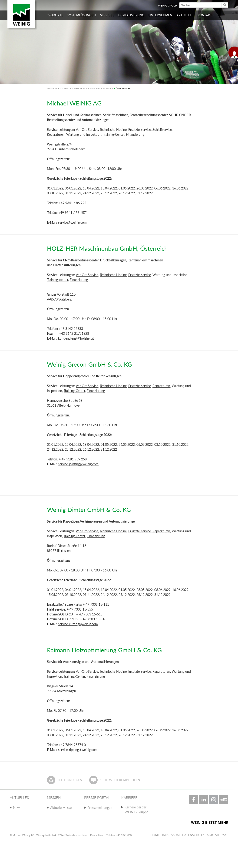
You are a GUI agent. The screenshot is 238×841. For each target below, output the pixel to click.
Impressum (171, 835)
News (17, 808)
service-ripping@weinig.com (78, 750)
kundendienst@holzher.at (76, 338)
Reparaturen (56, 134)
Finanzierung (135, 134)
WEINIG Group (167, 5)
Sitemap (221, 835)
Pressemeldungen (99, 808)
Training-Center (113, 134)
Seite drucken (69, 780)
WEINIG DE (53, 88)
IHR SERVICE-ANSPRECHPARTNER (94, 88)
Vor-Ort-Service (87, 130)
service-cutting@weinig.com (78, 624)
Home (155, 835)
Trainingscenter (57, 280)
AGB (210, 835)
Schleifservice (162, 130)
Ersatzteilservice (139, 130)
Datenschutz (193, 835)
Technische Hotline (113, 130)
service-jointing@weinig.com (78, 464)
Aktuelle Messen (61, 808)
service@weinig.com (72, 222)
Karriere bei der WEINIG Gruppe (136, 809)
